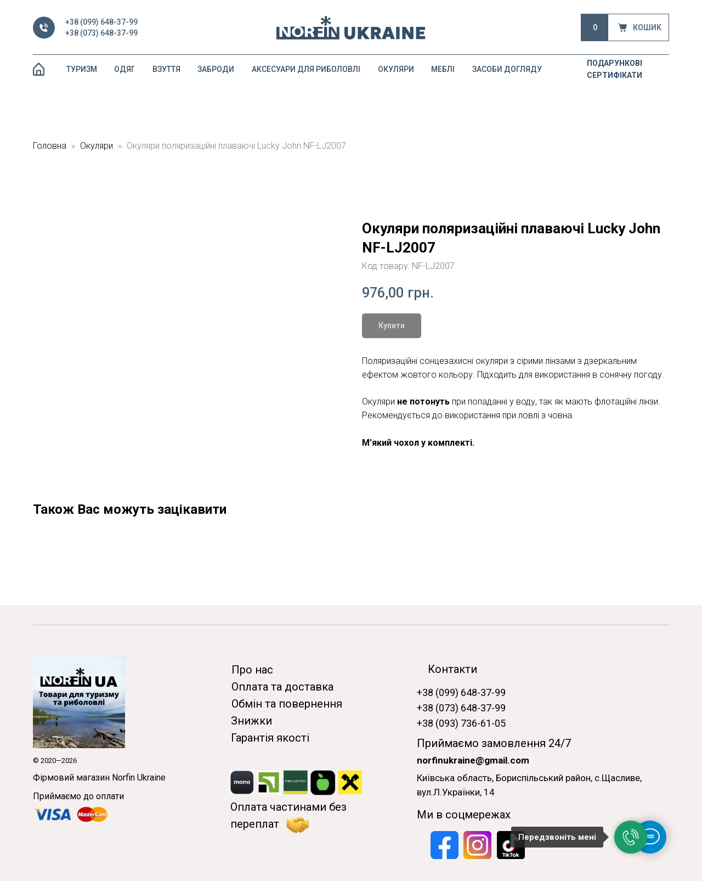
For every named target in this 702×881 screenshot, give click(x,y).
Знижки (251, 720)
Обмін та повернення (286, 703)
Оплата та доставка (282, 686)
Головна (49, 146)
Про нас (252, 669)
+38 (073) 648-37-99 (101, 33)
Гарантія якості (270, 737)
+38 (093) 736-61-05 (461, 723)
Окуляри (97, 146)
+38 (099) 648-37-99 (101, 22)
